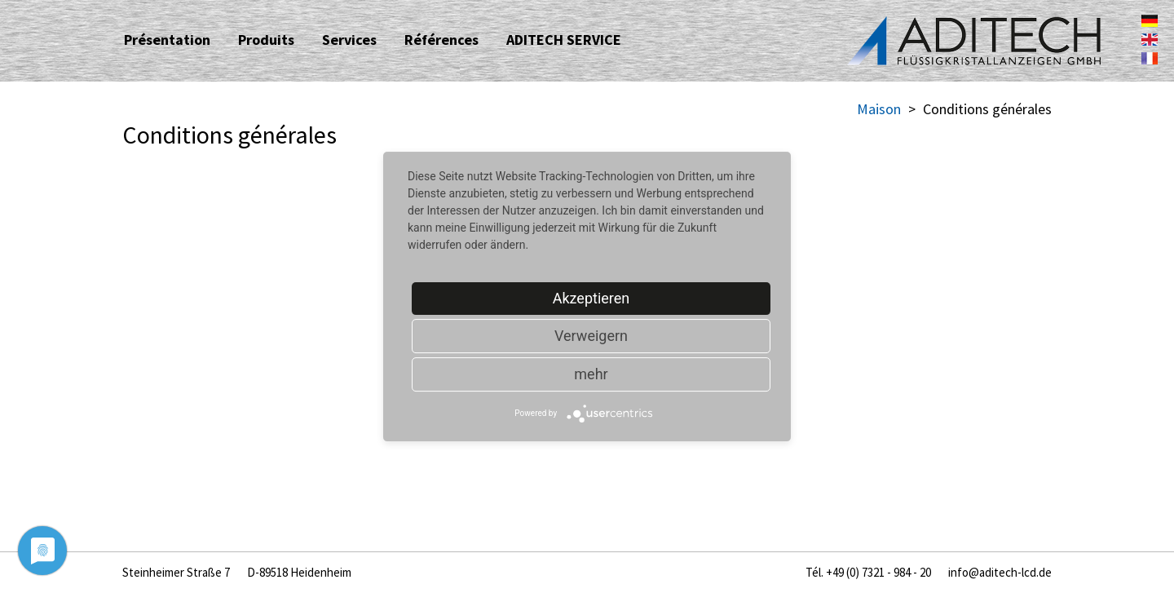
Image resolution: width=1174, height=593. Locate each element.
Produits (266, 39)
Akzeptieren (591, 298)
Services (349, 39)
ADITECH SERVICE (563, 39)
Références (441, 39)
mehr (590, 374)
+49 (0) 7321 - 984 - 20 (878, 572)
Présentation (167, 39)
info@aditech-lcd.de (1000, 572)
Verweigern (591, 335)
